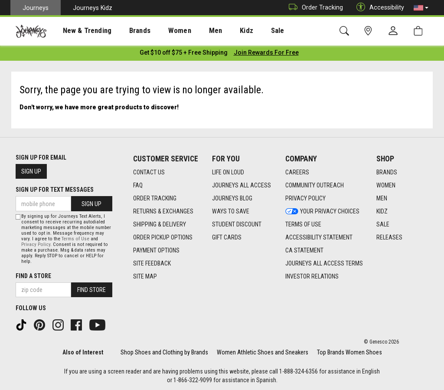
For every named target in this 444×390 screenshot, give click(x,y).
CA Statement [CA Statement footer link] (304, 249)
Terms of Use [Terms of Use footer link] (303, 223)
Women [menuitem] (163, 30)
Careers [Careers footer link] (297, 171)
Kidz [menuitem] (223, 30)
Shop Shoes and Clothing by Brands (164, 351)
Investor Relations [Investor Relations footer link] (312, 275)
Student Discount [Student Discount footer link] (236, 223)
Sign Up (31, 170)
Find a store (33, 275)
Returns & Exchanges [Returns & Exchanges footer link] (163, 210)
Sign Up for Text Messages (55, 189)
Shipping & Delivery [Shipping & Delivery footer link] (159, 223)
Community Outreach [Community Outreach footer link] (314, 184)
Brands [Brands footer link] (386, 171)
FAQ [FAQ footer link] (138, 184)
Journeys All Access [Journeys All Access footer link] (241, 184)
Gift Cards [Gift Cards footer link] (227, 236)
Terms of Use (75, 238)
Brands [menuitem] (128, 30)
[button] (421, 8)
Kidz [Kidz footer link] (382, 210)
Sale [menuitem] (250, 30)
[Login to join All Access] (184, 52)
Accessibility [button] (378, 7)
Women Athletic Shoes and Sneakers (262, 351)
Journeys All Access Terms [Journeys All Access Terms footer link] (324, 262)
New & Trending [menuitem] (80, 30)
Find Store (91, 289)
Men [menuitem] (195, 30)
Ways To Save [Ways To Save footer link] (230, 210)
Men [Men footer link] (381, 197)
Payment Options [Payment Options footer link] (156, 249)
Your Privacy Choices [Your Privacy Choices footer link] (322, 210)
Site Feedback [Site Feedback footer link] (152, 262)
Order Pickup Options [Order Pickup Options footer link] (163, 236)
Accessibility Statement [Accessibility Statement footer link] (319, 236)
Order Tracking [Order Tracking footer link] (154, 197)
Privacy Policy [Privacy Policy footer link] (305, 197)
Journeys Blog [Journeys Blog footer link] (232, 197)
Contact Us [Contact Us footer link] (149, 171)
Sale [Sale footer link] (382, 223)
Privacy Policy (35, 244)
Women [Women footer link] (385, 184)
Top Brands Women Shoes (349, 351)
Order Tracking (313, 7)
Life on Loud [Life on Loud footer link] (228, 171)
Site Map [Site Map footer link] (145, 275)
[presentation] (80, 30)
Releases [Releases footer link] (389, 236)
